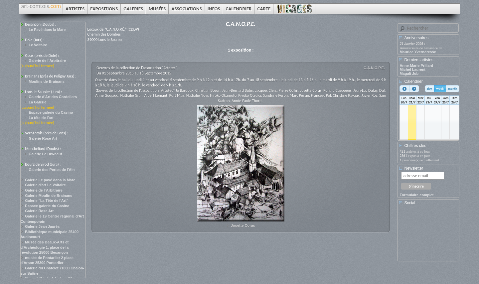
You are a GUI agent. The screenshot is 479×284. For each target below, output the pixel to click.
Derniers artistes (418, 60)
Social (409, 203)
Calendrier (413, 81)
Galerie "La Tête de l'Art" (46, 201)
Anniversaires (416, 38)
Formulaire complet (416, 195)
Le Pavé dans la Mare (47, 30)
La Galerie (37, 102)
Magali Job (408, 73)
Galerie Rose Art (43, 138)
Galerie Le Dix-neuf (45, 154)
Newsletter (413, 168)
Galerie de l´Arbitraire (44, 190)
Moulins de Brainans (47, 81)
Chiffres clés (415, 145)
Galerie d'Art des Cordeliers (53, 97)
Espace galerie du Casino (51, 112)
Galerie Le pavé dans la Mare (50, 180)
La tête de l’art (41, 118)
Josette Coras (243, 225)
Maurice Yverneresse (417, 52)
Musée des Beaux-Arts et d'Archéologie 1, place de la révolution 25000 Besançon (45, 247)
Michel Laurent (412, 69)
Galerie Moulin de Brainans (48, 196)
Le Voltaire (38, 45)
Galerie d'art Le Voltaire (45, 185)
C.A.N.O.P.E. (374, 68)
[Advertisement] (429, 235)
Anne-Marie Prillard (416, 66)
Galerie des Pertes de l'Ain (52, 170)
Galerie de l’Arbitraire (47, 61)
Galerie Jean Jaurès (42, 226)
